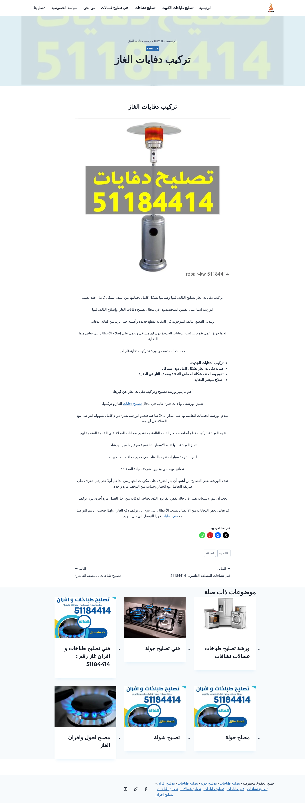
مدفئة (210, 553)
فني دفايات (170, 516)
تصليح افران (166, 783)
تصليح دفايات (132, 404)
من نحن (89, 8)
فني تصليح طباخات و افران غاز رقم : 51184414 (87, 656)
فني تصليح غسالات (114, 8)
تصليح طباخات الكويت (177, 8)
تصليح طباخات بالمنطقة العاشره (112, 572)
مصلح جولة (237, 737)
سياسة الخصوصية (64, 8)
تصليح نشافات (145, 8)
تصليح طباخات (229, 783)
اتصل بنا (40, 8)
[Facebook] (146, 789)
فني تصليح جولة (162, 648)
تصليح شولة (167, 737)
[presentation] (225, 617)
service (152, 48)
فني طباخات (235, 789)
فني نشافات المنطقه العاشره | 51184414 (193, 572)
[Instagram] (125, 789)
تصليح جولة (209, 783)
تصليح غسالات (190, 789)
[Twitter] (135, 789)
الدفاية (224, 553)
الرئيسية (205, 8)
